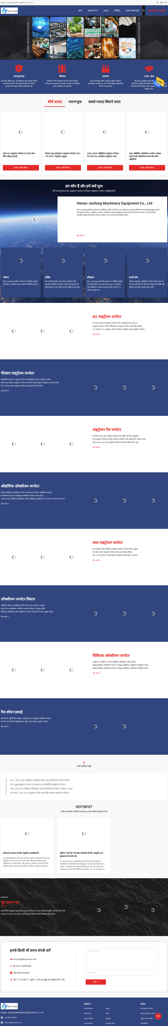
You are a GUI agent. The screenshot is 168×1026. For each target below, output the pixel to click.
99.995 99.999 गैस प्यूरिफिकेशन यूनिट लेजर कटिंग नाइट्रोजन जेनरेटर (24, 721)
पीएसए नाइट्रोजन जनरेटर (17, 373)
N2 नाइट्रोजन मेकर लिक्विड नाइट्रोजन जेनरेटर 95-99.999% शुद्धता (115, 549)
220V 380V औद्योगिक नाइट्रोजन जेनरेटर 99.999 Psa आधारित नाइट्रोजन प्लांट (103, 155)
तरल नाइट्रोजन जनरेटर (107, 543)
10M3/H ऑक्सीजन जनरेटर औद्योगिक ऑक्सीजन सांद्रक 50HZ (114, 662)
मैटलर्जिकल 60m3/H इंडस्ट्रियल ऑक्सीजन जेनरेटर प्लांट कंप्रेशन (22, 496)
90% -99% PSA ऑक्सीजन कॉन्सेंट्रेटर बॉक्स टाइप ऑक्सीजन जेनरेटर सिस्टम (40, 780)
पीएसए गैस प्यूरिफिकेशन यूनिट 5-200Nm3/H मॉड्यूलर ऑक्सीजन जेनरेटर (26, 718)
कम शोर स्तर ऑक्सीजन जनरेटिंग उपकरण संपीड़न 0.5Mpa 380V (23, 609)
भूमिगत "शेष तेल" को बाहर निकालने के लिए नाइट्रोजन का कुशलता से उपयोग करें (81, 854)
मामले (107, 1013)
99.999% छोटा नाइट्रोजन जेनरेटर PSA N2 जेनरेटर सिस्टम (112, 552)
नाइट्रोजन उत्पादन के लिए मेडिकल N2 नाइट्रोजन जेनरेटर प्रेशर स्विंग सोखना (117, 326)
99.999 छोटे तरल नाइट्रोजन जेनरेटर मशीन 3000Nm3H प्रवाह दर (115, 323)
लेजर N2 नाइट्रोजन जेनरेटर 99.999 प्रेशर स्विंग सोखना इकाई (19, 155)
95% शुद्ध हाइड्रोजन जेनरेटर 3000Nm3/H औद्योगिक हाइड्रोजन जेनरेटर (37, 784)
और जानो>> (81, 235)
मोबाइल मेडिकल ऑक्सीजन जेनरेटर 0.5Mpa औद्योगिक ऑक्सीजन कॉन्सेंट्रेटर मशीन (120, 665)
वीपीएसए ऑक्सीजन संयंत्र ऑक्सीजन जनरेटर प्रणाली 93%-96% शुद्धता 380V (27, 612)
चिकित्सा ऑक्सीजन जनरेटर (111, 655)
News (108, 1008)
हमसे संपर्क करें (88, 1023)
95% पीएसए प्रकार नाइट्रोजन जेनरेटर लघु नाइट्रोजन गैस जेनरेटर (22, 386)
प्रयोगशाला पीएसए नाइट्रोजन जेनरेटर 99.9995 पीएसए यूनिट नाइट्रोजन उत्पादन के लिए (30, 383)
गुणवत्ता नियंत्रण (88, 1018)
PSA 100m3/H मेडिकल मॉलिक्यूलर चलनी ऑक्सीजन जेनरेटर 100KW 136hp (41, 788)
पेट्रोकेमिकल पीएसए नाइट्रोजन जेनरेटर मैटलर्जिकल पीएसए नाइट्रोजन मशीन (26, 379)
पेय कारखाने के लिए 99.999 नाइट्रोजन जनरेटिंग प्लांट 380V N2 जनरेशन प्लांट (119, 439)
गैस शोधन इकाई (11, 712)
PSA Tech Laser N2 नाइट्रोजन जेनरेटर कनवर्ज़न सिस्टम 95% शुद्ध (115, 442)
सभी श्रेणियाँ (144, 1023)
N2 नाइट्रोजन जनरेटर (107, 317)
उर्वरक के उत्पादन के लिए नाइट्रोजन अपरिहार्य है (21, 853)
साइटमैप (108, 1018)
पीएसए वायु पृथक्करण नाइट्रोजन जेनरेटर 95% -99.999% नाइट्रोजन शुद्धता (62, 155)
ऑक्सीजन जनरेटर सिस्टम (18, 599)
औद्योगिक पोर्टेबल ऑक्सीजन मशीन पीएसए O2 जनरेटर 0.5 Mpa (23, 605)
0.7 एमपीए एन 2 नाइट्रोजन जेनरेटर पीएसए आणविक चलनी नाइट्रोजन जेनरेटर (119, 329)
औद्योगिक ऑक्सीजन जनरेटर (20, 486)
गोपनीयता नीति (110, 1023)
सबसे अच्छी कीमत (21, 167)
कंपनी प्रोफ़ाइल (88, 1008)
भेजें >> (96, 982)
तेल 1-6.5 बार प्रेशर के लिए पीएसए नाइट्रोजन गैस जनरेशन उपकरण (115, 555)
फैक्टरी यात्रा (87, 1013)
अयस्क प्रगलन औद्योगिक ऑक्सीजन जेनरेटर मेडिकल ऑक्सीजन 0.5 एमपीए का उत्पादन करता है (32, 499)
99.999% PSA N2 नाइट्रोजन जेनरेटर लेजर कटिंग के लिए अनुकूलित (116, 436)
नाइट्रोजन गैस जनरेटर (107, 430)
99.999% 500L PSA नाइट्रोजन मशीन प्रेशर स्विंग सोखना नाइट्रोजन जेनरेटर (39, 793)
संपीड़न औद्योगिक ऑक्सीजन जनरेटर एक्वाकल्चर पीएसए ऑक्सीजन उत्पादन (26, 492)
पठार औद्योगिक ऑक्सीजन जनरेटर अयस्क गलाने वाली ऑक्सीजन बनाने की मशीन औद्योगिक (145, 156)
